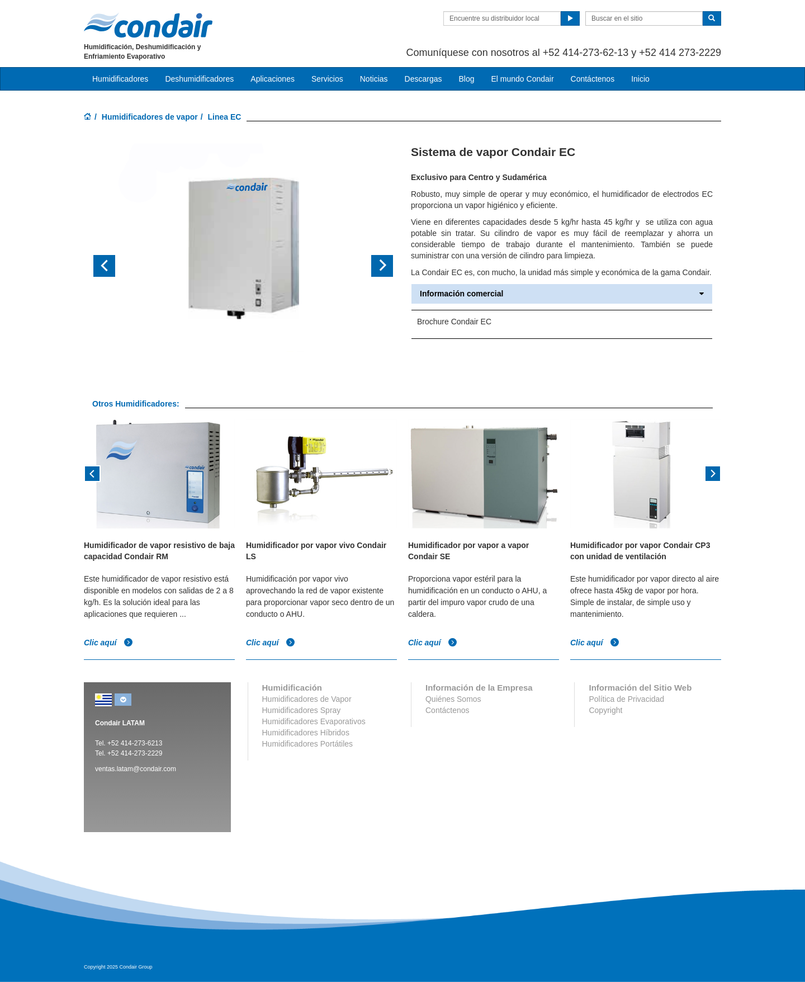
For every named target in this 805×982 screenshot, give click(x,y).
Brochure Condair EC (454, 321)
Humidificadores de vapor (150, 116)
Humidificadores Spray (301, 710)
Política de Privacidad (626, 699)
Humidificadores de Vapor (307, 699)
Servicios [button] (327, 78)
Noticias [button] (374, 78)
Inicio (640, 78)
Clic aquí (108, 642)
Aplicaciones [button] (272, 78)
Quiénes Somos (453, 699)
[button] (115, 266)
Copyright (605, 710)
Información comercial (562, 294)
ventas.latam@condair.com (135, 769)
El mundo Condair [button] (522, 78)
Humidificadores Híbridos (305, 732)
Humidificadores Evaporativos (314, 721)
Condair (148, 25)
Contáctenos (593, 78)
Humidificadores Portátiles (307, 743)
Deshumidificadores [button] (199, 78)
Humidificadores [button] (120, 78)
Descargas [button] (423, 78)
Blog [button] (466, 78)
